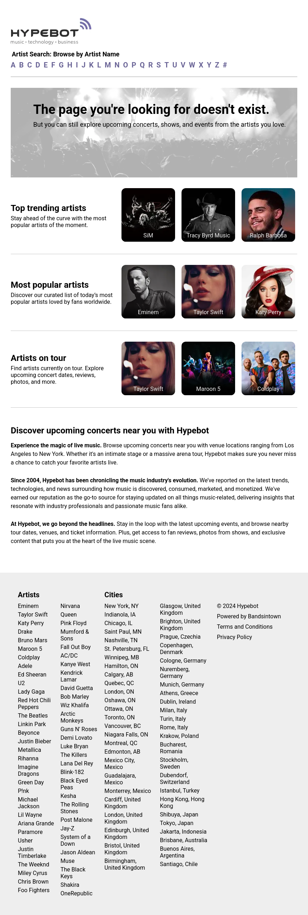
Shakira (69, 884)
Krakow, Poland (179, 736)
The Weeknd (33, 864)
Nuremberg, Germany (175, 672)
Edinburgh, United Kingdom (126, 833)
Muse (67, 861)
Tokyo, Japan (177, 823)
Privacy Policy (234, 637)
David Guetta (76, 688)
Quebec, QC (119, 683)
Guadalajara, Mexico (120, 779)
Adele (25, 666)
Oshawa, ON (119, 700)
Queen (68, 614)
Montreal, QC (120, 743)
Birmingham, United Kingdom (124, 864)
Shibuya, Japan (179, 814)
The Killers (73, 754)
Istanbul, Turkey (180, 790)
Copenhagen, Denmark (176, 648)
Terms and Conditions (245, 626)
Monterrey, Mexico (127, 791)
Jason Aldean (77, 852)
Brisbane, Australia (184, 840)
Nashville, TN (121, 640)
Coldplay (29, 657)
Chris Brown (33, 881)
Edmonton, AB (122, 751)
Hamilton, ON (121, 666)
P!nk (23, 791)
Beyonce (29, 732)
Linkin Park (32, 724)
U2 (21, 683)
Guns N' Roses (78, 729)
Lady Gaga (31, 691)
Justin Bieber (34, 741)
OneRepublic (76, 893)
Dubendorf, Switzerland (175, 778)
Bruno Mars (33, 640)
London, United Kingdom (123, 818)
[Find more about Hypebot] (53, 34)
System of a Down (75, 840)
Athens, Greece (179, 693)
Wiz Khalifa (74, 705)
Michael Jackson (28, 803)
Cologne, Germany (183, 660)
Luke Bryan (74, 746)
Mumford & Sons (74, 635)
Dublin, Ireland (178, 701)
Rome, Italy (174, 727)
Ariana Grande (36, 823)
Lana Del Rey (76, 763)
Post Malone (76, 819)
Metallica (29, 749)
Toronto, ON (119, 717)
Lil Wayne (30, 814)
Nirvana (70, 606)
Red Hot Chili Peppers (34, 703)
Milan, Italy (173, 710)
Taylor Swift (33, 614)
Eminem (28, 606)
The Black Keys (72, 873)
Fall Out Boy (75, 647)
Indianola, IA (119, 614)
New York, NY (121, 606)
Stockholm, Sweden (174, 763)
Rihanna (28, 758)
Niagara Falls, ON (126, 734)
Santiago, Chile (179, 864)
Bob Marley (74, 696)
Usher (25, 840)
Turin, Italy (173, 718)
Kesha (68, 796)
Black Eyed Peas (74, 784)
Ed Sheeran (32, 674)
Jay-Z (67, 828)
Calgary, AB (118, 674)
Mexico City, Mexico (119, 763)
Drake (25, 631)
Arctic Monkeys (71, 717)
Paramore (30, 832)
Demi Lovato (76, 737)
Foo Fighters (34, 890)
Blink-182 (72, 772)
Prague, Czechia (180, 636)
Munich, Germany (182, 684)
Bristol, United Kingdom (122, 849)
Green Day (31, 782)
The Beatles (33, 715)
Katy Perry (31, 623)
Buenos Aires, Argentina (177, 852)
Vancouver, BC (122, 726)
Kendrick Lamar (71, 676)
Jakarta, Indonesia (183, 831)
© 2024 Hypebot (237, 606)
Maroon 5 (30, 648)
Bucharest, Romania (173, 748)
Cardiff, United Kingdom (122, 803)
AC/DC (69, 655)
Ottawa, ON (118, 708)
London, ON (119, 691)
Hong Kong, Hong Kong (182, 802)
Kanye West (75, 664)
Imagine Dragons (28, 770)
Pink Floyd (73, 623)
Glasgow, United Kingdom (180, 609)
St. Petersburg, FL (126, 648)
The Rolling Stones (74, 808)
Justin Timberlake (32, 852)
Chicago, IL (118, 623)
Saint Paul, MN (122, 631)
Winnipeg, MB (121, 657)
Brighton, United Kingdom (180, 625)
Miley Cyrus (32, 873)
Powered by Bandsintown (249, 616)
